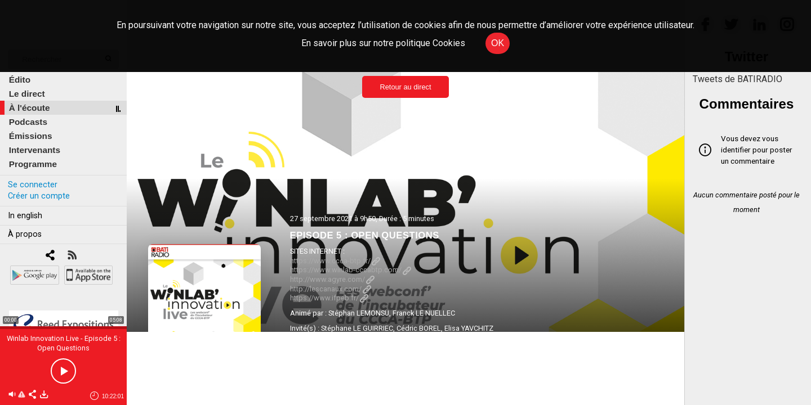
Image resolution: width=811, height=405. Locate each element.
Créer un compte (39, 196)
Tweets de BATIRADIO (737, 79)
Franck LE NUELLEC (424, 313)
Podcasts (28, 122)
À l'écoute (29, 107)
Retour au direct (405, 87)
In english (25, 215)
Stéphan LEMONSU (358, 313)
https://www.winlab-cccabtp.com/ (350, 270)
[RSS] (72, 256)
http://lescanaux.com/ (330, 289)
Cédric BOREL (418, 328)
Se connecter (32, 185)
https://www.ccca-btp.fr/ (335, 260)
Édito (19, 79)
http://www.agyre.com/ (332, 279)
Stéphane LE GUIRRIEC (357, 328)
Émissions (30, 136)
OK (497, 43)
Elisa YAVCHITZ (468, 328)
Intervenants (34, 150)
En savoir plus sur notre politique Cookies (383, 43)
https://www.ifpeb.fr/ (329, 298)
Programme (33, 164)
